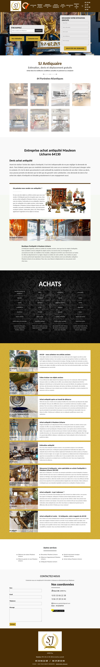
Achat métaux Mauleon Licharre (73, 559)
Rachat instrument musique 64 (56, 6)
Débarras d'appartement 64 (48, 6)
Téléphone (25, 602)
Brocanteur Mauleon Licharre (49, 554)
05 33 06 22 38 (59, 595)
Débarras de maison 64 (76, 6)
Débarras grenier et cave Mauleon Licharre (27, 560)
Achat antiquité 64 (62, 6)
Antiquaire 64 (33, 6)
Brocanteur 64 (69, 6)
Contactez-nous (33, 39)
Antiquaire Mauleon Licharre (49, 562)
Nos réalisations (17, 39)
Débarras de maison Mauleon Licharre (26, 555)
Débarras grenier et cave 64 (40, 6)
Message (25, 614)
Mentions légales (62, 664)
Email (25, 596)
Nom (25, 589)
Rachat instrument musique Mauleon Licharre (71, 555)
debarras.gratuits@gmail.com (60, 603)
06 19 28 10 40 (59, 599)
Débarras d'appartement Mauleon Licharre (50, 558)
